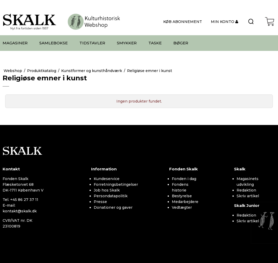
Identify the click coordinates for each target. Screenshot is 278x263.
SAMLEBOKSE (53, 42)
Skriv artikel (248, 196)
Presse (100, 201)
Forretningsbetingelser (116, 184)
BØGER (180, 42)
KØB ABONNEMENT (182, 21)
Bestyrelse (182, 196)
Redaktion (246, 190)
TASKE (155, 42)
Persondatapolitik (111, 196)
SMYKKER (127, 42)
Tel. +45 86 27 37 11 (20, 199)
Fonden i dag (184, 178)
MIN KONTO (223, 21)
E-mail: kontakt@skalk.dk (20, 208)
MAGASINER (15, 42)
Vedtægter (182, 207)
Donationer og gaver (113, 207)
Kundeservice (106, 178)
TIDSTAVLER (92, 42)
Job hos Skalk (107, 190)
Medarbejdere (185, 201)
